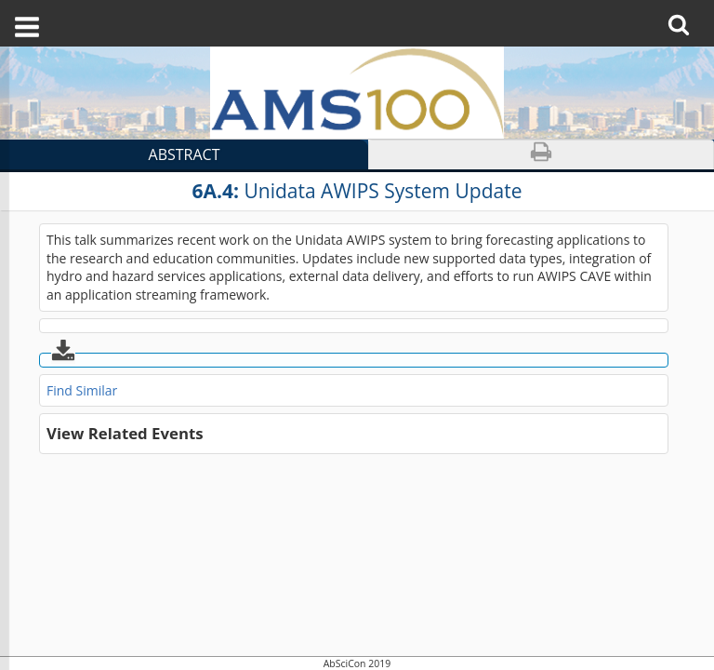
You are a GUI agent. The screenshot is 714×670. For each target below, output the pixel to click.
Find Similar (81, 390)
